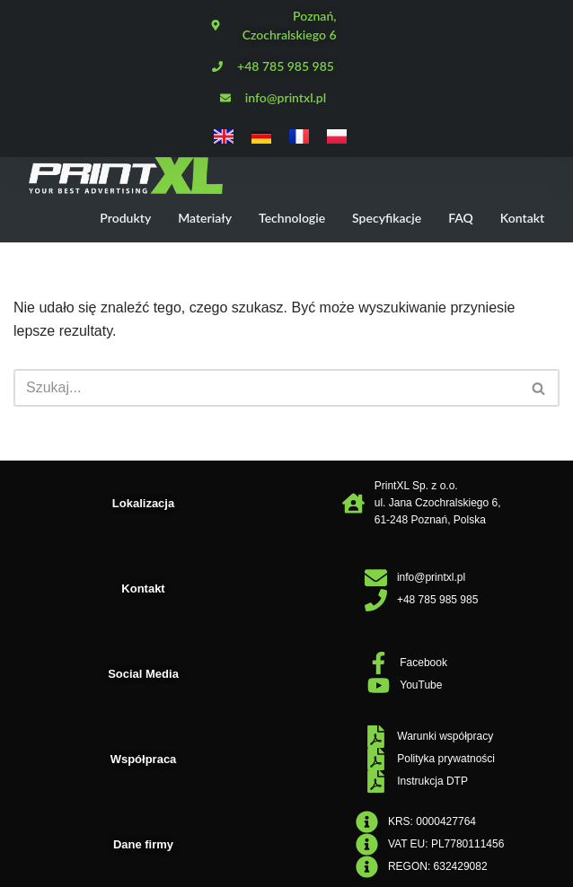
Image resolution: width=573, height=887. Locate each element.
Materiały (205, 217)
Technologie (292, 217)
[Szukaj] (266, 388)
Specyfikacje (386, 217)
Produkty (125, 217)
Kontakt (522, 217)
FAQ (460, 217)
